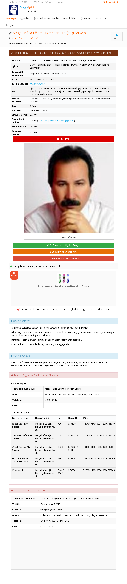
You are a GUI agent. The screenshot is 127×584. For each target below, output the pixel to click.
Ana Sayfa (11, 18)
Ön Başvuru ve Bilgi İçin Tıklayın (63, 245)
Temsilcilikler (69, 18)
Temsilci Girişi (112, 2)
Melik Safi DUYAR (69, 237)
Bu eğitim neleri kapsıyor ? (63, 251)
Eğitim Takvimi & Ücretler (46, 18)
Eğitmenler (85, 18)
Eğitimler (24, 18)
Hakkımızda (100, 18)
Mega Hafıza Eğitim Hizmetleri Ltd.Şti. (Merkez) (49, 32)
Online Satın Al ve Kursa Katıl (63, 258)
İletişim (10, 25)
